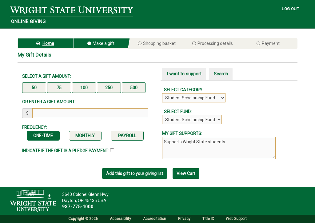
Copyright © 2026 (83, 219)
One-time (43, 135)
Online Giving (28, 21)
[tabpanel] (229, 105)
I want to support (184, 74)
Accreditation (154, 219)
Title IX (208, 219)
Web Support (236, 219)
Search (221, 74)
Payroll (127, 135)
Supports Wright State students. (219, 148)
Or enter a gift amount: (49, 101)
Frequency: (34, 127)
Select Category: (182, 89)
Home (48, 43)
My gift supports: (182, 133)
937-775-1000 (78, 206)
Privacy (184, 219)
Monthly (85, 135)
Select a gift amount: (46, 76)
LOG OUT (290, 8)
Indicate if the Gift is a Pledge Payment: (68, 150)
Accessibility (120, 219)
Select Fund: (177, 111)
